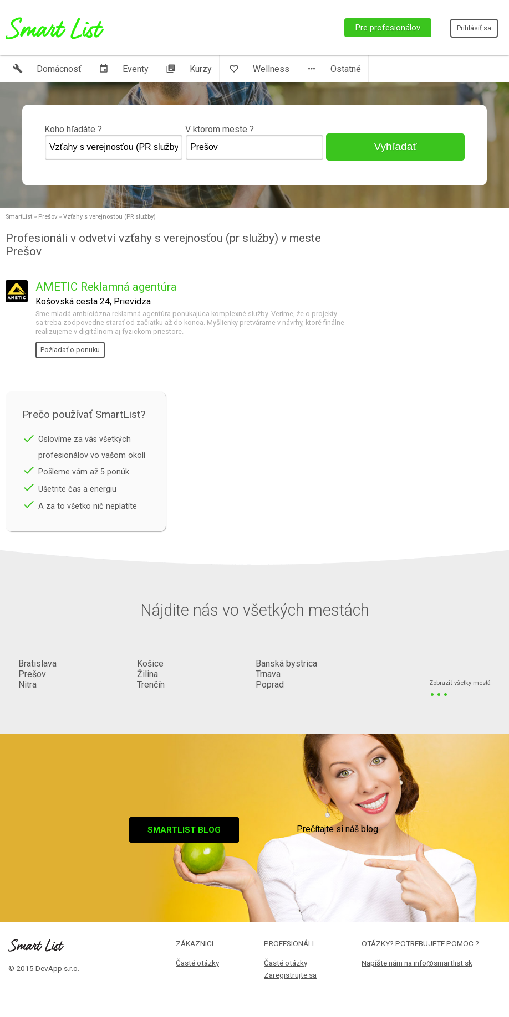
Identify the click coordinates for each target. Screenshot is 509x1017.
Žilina (147, 674)
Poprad (270, 684)
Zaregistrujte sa (290, 974)
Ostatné (334, 69)
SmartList (19, 216)
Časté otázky (197, 962)
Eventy (124, 69)
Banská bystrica (286, 663)
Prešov (47, 216)
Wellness (259, 69)
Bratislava (37, 663)
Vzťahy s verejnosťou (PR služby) (109, 216)
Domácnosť (47, 69)
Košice (150, 663)
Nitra (27, 684)
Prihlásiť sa (474, 28)
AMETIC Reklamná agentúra (106, 286)
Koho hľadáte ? (113, 142)
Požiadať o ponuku (70, 349)
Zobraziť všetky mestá (460, 683)
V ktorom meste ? (254, 142)
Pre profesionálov (387, 28)
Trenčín (151, 684)
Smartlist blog (184, 830)
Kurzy (189, 69)
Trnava (268, 674)
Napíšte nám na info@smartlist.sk (417, 962)
